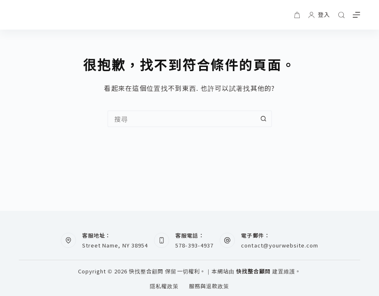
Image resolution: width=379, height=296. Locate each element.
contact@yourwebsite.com (279, 245)
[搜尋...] (181, 119)
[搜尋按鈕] (263, 119)
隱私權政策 (164, 286)
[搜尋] (341, 15)
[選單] (356, 14)
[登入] (319, 14)
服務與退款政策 (209, 286)
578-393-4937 (194, 245)
